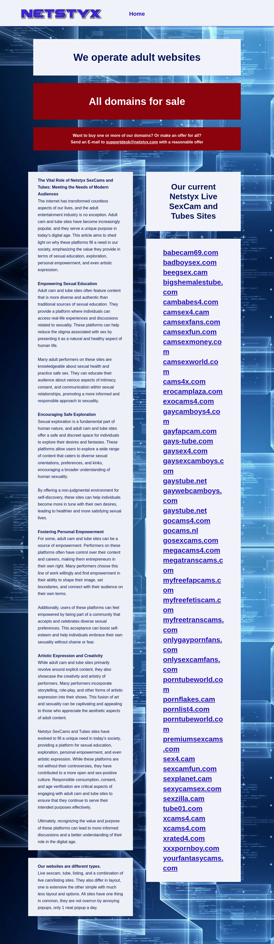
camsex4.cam (186, 312)
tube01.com (183, 808)
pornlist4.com (186, 709)
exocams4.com (188, 401)
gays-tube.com (188, 441)
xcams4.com (184, 828)
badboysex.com (190, 262)
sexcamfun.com (190, 769)
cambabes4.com (190, 302)
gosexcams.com (190, 540)
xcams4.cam (184, 818)
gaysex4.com (185, 451)
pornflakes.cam (189, 699)
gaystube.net (185, 481)
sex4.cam (179, 759)
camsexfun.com (190, 332)
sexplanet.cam (187, 779)
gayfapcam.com (190, 431)
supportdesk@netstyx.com (132, 142)
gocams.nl (180, 530)
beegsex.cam (185, 272)
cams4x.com (184, 381)
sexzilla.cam (183, 799)
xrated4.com (184, 838)
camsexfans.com (191, 322)
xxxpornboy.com (191, 848)
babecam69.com (190, 252)
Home (137, 14)
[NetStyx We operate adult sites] (60, 13)
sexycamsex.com (192, 789)
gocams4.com (187, 521)
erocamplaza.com (193, 391)
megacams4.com (191, 550)
